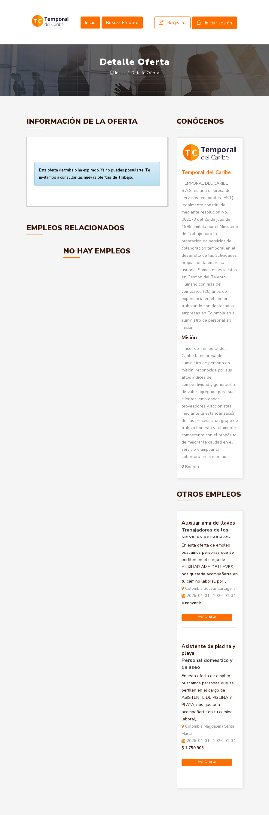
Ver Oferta (207, 616)
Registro (172, 23)
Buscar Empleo (122, 23)
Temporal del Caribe (206, 172)
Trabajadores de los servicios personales (206, 533)
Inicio (90, 23)
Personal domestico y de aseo (207, 664)
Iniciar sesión (214, 23)
